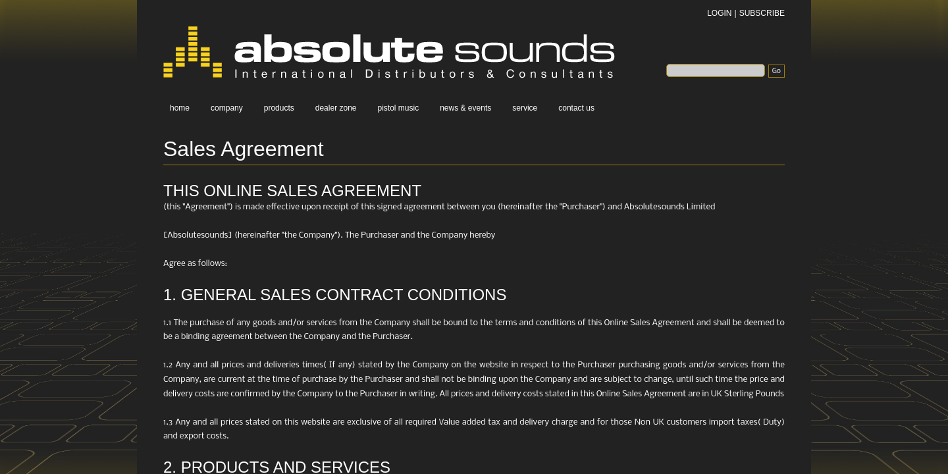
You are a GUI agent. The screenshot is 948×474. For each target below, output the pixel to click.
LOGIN (719, 13)
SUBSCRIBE (762, 13)
